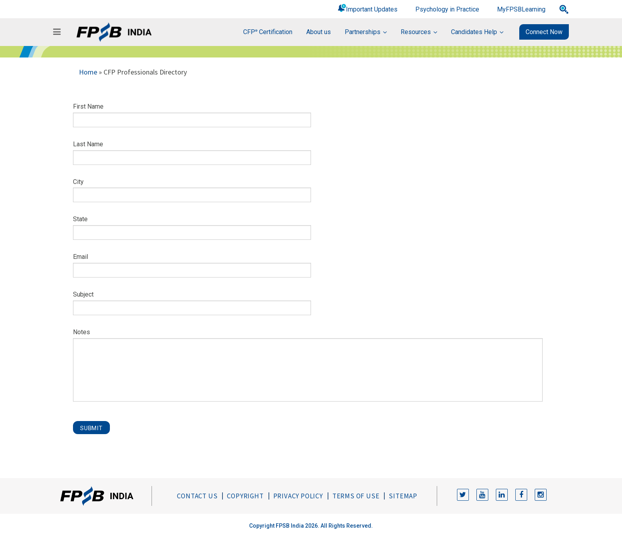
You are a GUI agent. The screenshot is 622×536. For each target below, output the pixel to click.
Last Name (88, 144)
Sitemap (403, 496)
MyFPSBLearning (521, 9)
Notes (81, 332)
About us (318, 32)
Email (80, 256)
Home (88, 72)
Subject (83, 294)
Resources (416, 32)
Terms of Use (356, 496)
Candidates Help (474, 32)
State (80, 219)
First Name (88, 106)
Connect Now (544, 32)
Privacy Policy (298, 496)
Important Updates (371, 9)
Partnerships (362, 32)
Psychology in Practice (447, 9)
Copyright (245, 496)
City (78, 182)
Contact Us (197, 496)
